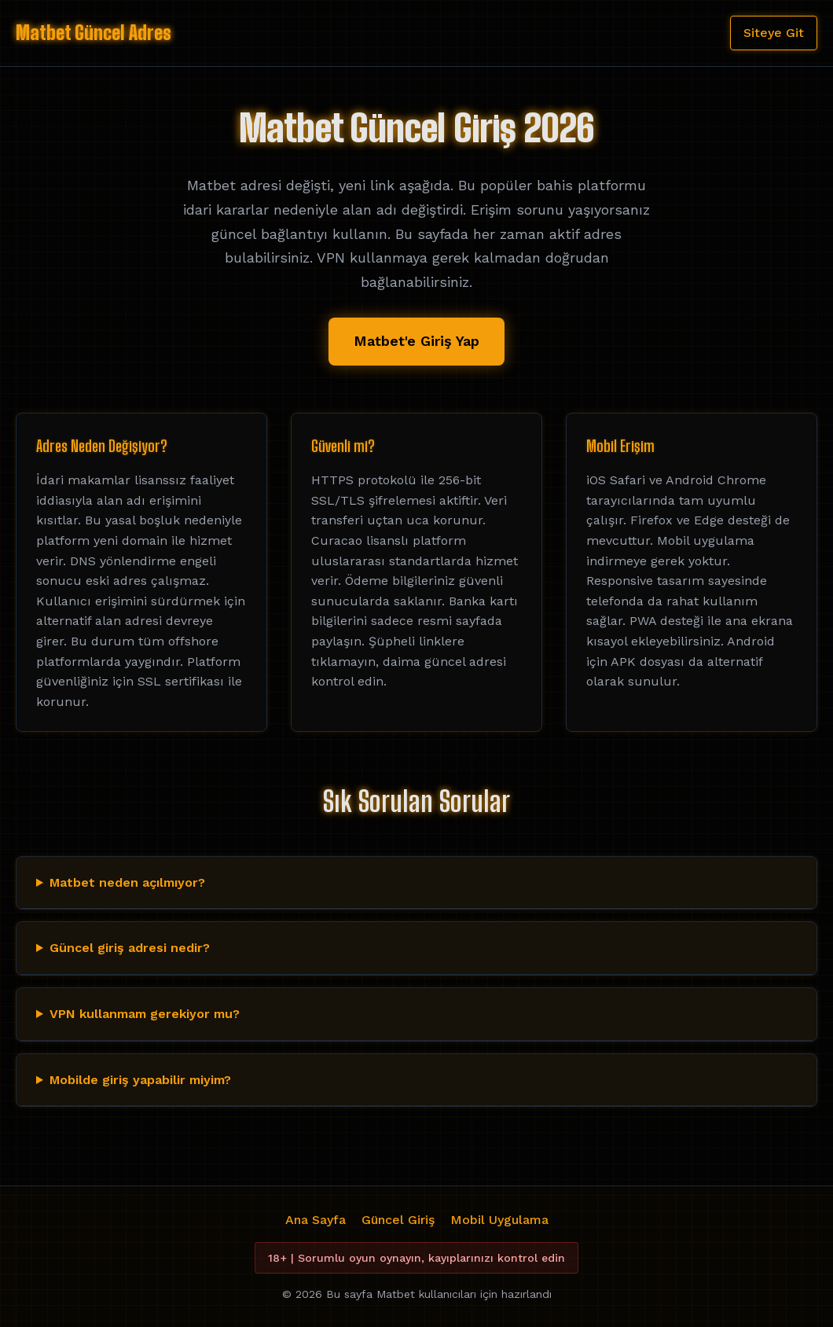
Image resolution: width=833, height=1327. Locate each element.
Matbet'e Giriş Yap (416, 341)
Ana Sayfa (315, 1219)
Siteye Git (773, 32)
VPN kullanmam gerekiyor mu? (145, 1013)
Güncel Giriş (398, 1219)
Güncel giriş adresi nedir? (130, 947)
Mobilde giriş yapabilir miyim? (140, 1079)
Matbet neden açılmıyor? (127, 882)
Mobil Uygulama (499, 1219)
